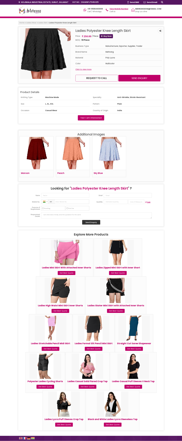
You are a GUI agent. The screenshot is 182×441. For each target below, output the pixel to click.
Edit (147, 202)
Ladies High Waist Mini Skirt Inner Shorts (60, 305)
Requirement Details (35, 215)
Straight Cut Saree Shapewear (134, 343)
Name (38, 195)
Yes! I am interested (91, 117)
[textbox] (136, 202)
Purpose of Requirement (35, 208)
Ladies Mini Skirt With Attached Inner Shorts (66, 267)
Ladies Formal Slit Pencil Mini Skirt (93, 343)
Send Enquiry (139, 78)
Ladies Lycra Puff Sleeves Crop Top (64, 419)
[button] (119, 9)
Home (22, 23)
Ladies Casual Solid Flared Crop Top (87, 381)
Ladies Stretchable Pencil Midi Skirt (50, 343)
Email (101, 195)
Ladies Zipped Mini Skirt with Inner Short (118, 267)
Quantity (99, 202)
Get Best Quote (66, 273)
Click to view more (83, 69)
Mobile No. (36, 202)
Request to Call (96, 78)
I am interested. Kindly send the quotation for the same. (96, 215)
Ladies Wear (31, 23)
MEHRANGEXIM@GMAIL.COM (148, 9)
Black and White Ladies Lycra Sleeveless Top (112, 419)
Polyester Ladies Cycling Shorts (45, 381)
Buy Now (106, 36)
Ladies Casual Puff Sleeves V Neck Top (133, 381)
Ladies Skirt (42, 23)
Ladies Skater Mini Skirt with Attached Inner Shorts (115, 305)
